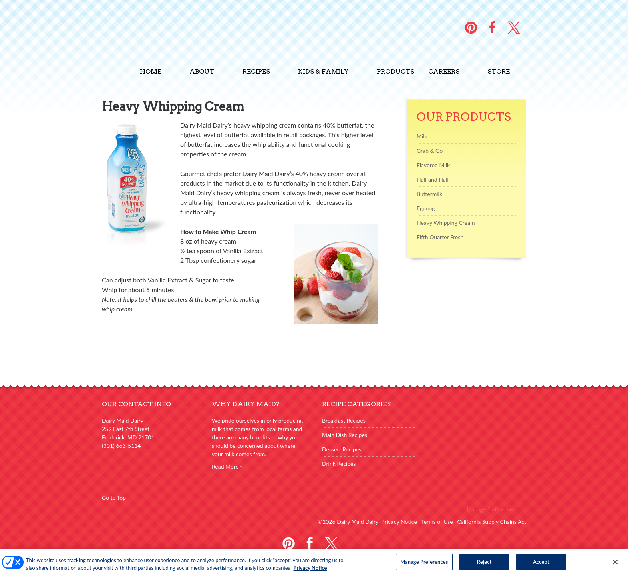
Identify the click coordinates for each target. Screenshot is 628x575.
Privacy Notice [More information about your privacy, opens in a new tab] (310, 570)
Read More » (227, 466)
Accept (541, 564)
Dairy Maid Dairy (154, 29)
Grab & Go (430, 150)
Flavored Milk (433, 165)
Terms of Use (437, 521)
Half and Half (433, 179)
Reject (484, 564)
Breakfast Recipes (344, 420)
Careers (443, 71)
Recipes (256, 71)
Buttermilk (429, 193)
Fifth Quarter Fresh (440, 237)
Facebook (309, 542)
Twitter (331, 542)
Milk (422, 136)
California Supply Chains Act (491, 521)
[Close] (615, 564)
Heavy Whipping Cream (446, 222)
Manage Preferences (491, 509)
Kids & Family (323, 71)
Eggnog (426, 208)
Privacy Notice (399, 521)
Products (395, 71)
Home (150, 71)
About (201, 71)
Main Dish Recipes (344, 434)
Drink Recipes (339, 463)
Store (498, 71)
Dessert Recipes (341, 449)
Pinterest (288, 542)
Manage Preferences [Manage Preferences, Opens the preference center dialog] (424, 564)
